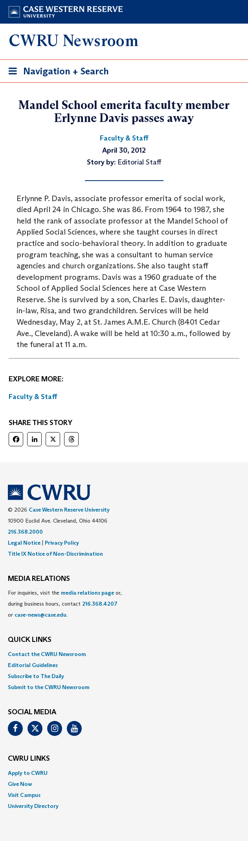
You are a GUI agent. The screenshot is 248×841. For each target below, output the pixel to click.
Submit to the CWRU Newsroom (49, 687)
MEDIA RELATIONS (39, 579)
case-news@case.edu (40, 614)
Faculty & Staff (33, 396)
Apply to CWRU (28, 772)
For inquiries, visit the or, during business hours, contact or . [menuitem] (65, 603)
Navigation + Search (56, 72)
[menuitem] (124, 654)
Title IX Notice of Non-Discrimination (55, 553)
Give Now (20, 783)
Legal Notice (24, 542)
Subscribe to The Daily (36, 676)
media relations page (87, 592)
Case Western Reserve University (69, 509)
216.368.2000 (25, 531)
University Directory (33, 806)
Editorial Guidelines (33, 665)
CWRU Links (29, 759)
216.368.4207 (100, 603)
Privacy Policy (62, 542)
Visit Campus (24, 794)
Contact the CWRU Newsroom (47, 654)
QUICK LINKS (29, 640)
